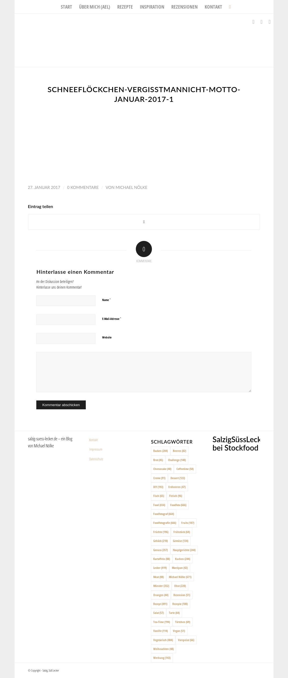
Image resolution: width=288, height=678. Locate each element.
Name (106, 299)
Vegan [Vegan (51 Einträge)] (179, 631)
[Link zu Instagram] (261, 22)
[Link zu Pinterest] (269, 22)
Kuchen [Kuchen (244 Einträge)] (182, 559)
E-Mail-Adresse (111, 318)
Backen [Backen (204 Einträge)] (160, 451)
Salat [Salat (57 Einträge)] (158, 613)
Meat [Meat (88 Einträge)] (158, 577)
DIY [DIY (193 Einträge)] (158, 487)
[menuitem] (66, 6)
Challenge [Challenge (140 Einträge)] (177, 460)
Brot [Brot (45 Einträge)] (158, 460)
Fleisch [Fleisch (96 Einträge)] (175, 496)
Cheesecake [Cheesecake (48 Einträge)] (162, 469)
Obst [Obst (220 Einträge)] (180, 586)
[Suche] (228, 6)
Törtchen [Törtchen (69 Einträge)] (182, 622)
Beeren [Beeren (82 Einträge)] (179, 451)
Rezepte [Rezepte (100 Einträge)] (180, 604)
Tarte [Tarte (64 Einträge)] (174, 613)
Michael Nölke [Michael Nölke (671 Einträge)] (180, 577)
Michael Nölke (131, 187)
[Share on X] (144, 222)
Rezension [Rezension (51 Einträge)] (181, 595)
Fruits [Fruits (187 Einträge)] (187, 523)
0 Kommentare (83, 187)
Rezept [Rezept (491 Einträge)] (160, 604)
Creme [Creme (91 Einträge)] (159, 478)
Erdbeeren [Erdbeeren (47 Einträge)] (177, 487)
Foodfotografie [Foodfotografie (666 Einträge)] (164, 523)
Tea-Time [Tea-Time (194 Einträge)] (161, 622)
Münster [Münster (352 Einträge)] (161, 586)
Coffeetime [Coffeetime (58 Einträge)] (185, 469)
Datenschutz (96, 458)
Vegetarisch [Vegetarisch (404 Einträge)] (163, 640)
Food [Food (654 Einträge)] (159, 505)
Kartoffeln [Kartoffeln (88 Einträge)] (161, 559)
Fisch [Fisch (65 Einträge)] (158, 496)
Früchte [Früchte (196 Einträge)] (160, 532)
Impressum (95, 449)
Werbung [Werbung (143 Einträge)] (161, 658)
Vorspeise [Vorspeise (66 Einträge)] (186, 640)
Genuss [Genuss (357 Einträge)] (160, 550)
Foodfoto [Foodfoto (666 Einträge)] (178, 505)
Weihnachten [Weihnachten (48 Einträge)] (163, 649)
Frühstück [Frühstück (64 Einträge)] (181, 532)
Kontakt (93, 439)
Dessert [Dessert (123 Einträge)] (177, 478)
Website (107, 337)
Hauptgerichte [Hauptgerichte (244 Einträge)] (184, 550)
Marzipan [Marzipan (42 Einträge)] (180, 568)
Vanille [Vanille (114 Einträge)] (160, 631)
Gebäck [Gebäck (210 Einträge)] (160, 541)
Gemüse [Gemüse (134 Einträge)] (180, 541)
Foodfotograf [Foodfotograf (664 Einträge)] (163, 514)
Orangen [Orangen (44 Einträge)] (160, 595)
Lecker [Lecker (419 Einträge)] (160, 568)
